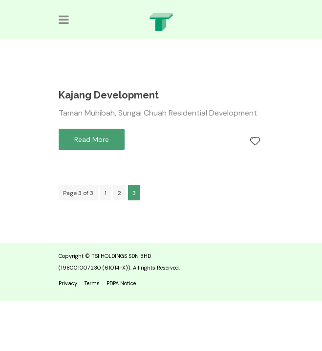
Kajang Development (109, 95)
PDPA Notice (121, 283)
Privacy (68, 283)
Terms (92, 283)
